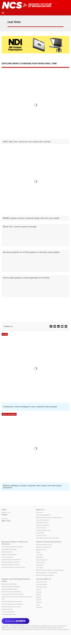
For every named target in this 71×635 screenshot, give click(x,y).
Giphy (38, 605)
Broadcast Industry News (43, 547)
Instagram (39, 607)
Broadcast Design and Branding (11, 592)
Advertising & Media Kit (43, 515)
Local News (39, 568)
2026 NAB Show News (9, 614)
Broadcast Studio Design (9, 584)
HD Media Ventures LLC (49, 626)
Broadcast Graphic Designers (10, 562)
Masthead (39, 512)
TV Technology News (8, 612)
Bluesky (38, 595)
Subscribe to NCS (41, 582)
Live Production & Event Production (12, 604)
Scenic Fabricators (7, 557)
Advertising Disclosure (43, 525)
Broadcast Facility (7, 609)
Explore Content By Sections (48, 542)
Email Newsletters (41, 584)
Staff (4, 509)
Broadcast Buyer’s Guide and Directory (14, 543)
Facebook (39, 592)
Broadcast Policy (41, 550)
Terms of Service (41, 528)
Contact (38, 589)
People (38, 552)
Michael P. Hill (6, 512)
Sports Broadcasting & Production (12, 602)
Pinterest (39, 602)
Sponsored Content (42, 523)
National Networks (42, 560)
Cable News (40, 565)
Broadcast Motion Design (9, 589)
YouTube (38, 597)
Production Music (7, 552)
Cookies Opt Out (41, 535)
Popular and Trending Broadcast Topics (16, 580)
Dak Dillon (5, 519)
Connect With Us (43, 579)
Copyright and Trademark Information (47, 538)
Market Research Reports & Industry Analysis (50, 570)
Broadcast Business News (44, 544)
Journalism (39, 555)
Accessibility (40, 533)
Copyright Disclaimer (42, 520)
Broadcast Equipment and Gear (11, 607)
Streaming (39, 557)
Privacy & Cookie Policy (43, 530)
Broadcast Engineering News (45, 575)
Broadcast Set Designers (9, 554)
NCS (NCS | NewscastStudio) (28, 626)
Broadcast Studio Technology (10, 587)
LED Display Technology (9, 549)
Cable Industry (40, 562)
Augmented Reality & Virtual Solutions (13, 567)
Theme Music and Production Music (13, 594)
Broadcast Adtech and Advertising (46, 573)
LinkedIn (38, 600)
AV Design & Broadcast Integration (12, 547)
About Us (40, 509)
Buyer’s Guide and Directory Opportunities (49, 517)
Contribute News (41, 587)
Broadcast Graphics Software (11, 565)
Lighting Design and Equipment (11, 560)
